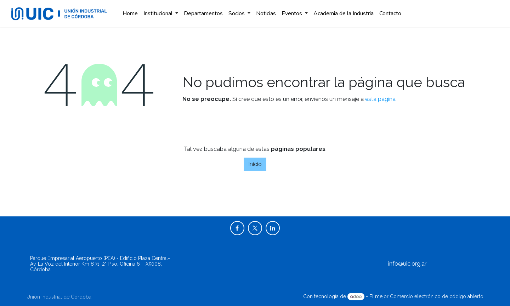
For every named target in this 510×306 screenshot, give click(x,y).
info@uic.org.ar (407, 263)
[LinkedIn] (273, 228)
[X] (255, 228)
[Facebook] (237, 228)
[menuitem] (130, 13)
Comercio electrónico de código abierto (436, 296)
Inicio (255, 164)
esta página (380, 99)
